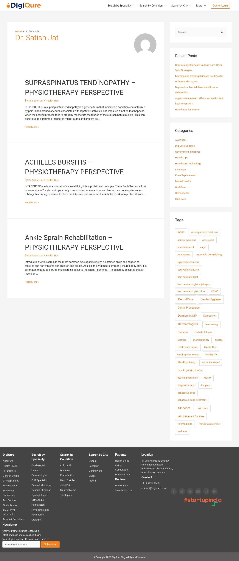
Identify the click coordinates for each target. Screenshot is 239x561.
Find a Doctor (10, 504)
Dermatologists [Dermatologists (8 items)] (188, 324)
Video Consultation (125, 465)
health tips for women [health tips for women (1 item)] (188, 354)
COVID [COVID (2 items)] (214, 291)
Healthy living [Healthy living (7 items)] (186, 362)
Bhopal (92, 460)
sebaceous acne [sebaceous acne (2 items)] (186, 392)
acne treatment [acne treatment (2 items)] (186, 246)
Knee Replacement (186, 175)
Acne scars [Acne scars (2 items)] (208, 239)
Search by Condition (151, 5)
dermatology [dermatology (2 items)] (211, 324)
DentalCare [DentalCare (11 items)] (185, 299)
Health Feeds (10, 465)
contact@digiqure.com (153, 487)
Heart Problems (68, 479)
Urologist (36, 518)
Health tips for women (188, 109)
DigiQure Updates (185, 145)
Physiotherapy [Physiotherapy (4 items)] (186, 384)
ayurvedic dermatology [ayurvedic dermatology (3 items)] (209, 254)
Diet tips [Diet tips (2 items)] (182, 339)
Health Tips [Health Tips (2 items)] (210, 347)
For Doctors (9, 470)
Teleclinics (8, 489)
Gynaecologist (39, 494)
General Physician (41, 489)
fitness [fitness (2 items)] (219, 339)
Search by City (179, 5)
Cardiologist (38, 465)
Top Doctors (9, 499)
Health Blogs (122, 460)
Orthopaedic (182, 192)
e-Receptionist (10, 480)
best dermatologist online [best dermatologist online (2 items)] (191, 291)
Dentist (35, 469)
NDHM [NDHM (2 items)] (207, 377)
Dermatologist (39, 474)
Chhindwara (95, 470)
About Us (8, 460)
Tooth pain (66, 494)
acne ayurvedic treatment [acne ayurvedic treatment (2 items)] (204, 231)
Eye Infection (67, 474)
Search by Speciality (119, 5)
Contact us (9, 494)
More (199, 5)
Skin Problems (68, 489)
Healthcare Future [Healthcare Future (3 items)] (188, 346)
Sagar (92, 475)
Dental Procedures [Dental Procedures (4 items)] (189, 307)
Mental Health (183, 180)
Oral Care (180, 186)
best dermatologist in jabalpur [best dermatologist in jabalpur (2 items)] (194, 283)
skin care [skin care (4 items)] (202, 408)
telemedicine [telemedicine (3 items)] (185, 423)
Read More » (32, 126)
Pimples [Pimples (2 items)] (205, 384)
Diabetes (65, 469)
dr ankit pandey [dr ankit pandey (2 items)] (201, 339)
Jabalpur (93, 465)
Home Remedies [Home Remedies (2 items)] (211, 362)
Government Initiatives (188, 151)
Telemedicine (10, 484)
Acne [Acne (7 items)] (181, 231)
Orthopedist (38, 499)
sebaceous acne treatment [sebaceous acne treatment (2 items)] (192, 399)
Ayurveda (180, 139)
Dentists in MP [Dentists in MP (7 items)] (187, 315)
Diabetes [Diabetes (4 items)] (183, 332)
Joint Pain (65, 484)
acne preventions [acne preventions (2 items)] (187, 239)
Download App (123, 470)
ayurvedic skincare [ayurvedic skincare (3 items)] (188, 269)
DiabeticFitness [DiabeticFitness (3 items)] (203, 331)
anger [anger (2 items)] (203, 246)
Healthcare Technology (188, 163)
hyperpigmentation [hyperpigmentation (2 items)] (188, 377)
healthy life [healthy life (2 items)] (211, 354)
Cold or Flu (66, 465)
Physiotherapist (40, 508)
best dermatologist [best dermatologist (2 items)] (188, 276)
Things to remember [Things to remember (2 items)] (209, 423)
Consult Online (10, 475)
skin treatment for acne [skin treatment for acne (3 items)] (191, 416)
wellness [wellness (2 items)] (182, 430)
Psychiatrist (38, 513)
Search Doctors (123, 485)
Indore (92, 480)
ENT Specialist (39, 479)
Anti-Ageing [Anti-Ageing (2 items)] (184, 254)
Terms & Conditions (13, 517)
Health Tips (52, 100)
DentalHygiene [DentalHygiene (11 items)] (211, 299)
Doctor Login (122, 480)
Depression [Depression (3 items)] (209, 315)
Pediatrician (38, 503)
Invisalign (180, 169)
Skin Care (180, 198)
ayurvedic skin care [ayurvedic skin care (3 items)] (188, 261)
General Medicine (41, 484)
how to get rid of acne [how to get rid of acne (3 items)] (190, 369)
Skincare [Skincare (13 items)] (184, 408)
